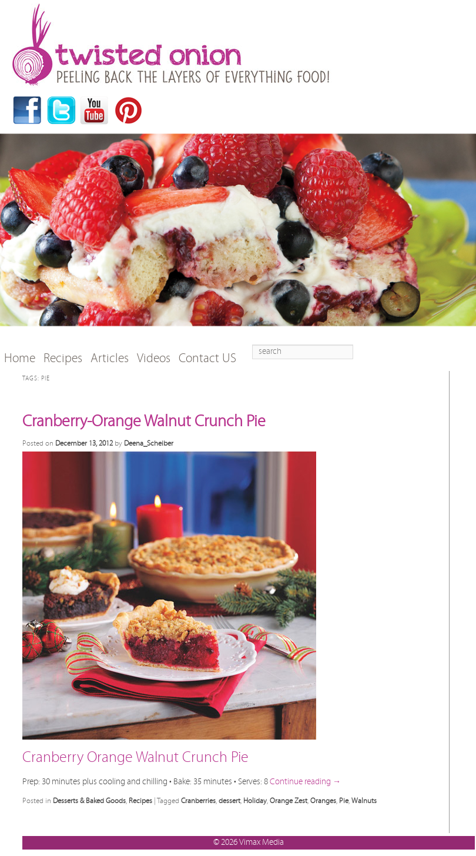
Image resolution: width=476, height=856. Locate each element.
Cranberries (198, 801)
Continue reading (305, 782)
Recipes (62, 358)
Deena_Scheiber (148, 443)
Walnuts (364, 801)
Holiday (255, 801)
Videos (153, 358)
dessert (229, 801)
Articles (109, 358)
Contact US (207, 358)
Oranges (323, 801)
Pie (343, 801)
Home (19, 358)
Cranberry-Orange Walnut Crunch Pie (144, 421)
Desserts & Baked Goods (89, 801)
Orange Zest (288, 801)
